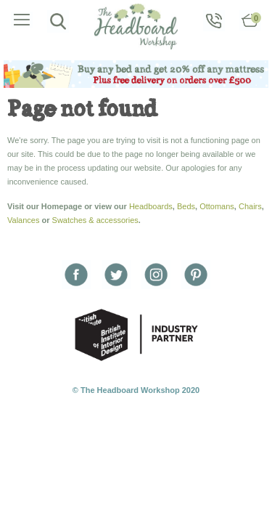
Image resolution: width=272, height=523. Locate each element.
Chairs (250, 206)
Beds (186, 206)
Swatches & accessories (95, 220)
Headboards (151, 206)
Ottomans (216, 206)
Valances (23, 220)
